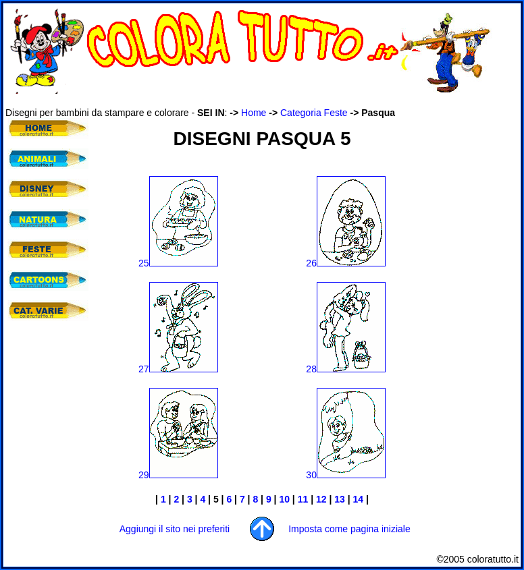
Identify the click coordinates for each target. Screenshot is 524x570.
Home (253, 112)
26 (346, 263)
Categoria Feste (314, 112)
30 (346, 474)
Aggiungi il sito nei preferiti (175, 528)
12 (321, 499)
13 (339, 499)
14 (358, 499)
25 (178, 263)
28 (346, 369)
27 (178, 369)
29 (178, 474)
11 (303, 499)
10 (284, 499)
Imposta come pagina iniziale (349, 528)
